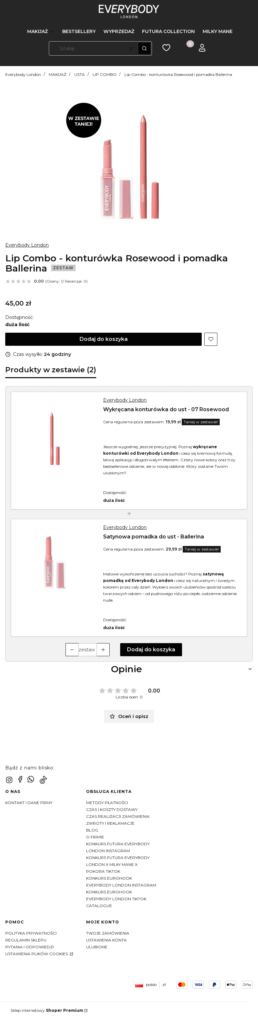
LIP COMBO (105, 74)
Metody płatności (107, 802)
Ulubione (96, 946)
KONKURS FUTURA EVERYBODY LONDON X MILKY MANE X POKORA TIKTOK (118, 864)
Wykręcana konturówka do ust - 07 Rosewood (166, 409)
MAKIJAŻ (57, 74)
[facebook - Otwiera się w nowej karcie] (20, 779)
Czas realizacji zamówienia (118, 816)
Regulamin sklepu (25, 940)
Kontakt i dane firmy (28, 802)
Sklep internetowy (46, 1010)
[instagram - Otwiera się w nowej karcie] (9, 780)
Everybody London (23, 74)
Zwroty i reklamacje (110, 823)
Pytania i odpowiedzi (29, 946)
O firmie (95, 837)
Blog (92, 830)
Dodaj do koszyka (104, 339)
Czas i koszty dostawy (112, 809)
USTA (79, 74)
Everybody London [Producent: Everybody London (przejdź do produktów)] (27, 245)
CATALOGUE (99, 905)
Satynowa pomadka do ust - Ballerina (153, 537)
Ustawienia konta (106, 940)
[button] (144, 48)
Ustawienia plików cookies (37, 953)
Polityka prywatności (31, 933)
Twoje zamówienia (107, 933)
